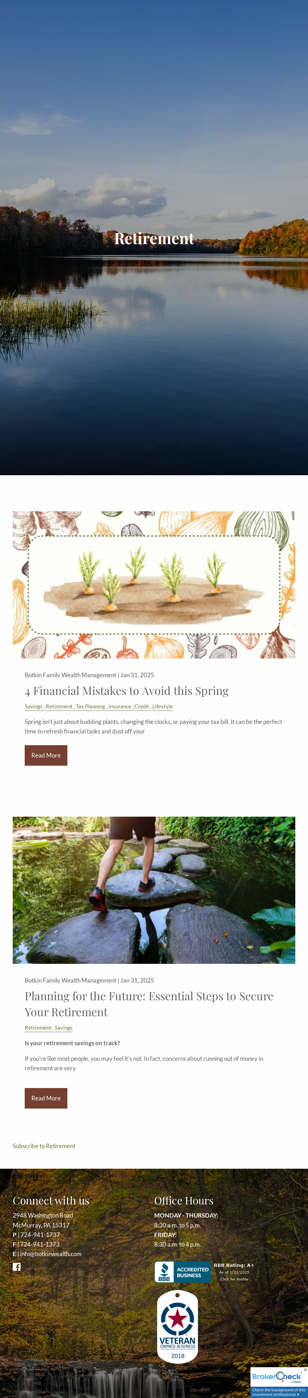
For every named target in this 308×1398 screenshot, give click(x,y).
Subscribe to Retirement (44, 1146)
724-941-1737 (40, 1234)
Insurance (119, 706)
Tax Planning (90, 706)
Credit (141, 706)
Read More (46, 755)
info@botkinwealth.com (50, 1254)
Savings (34, 706)
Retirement (59, 706)
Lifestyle (162, 706)
